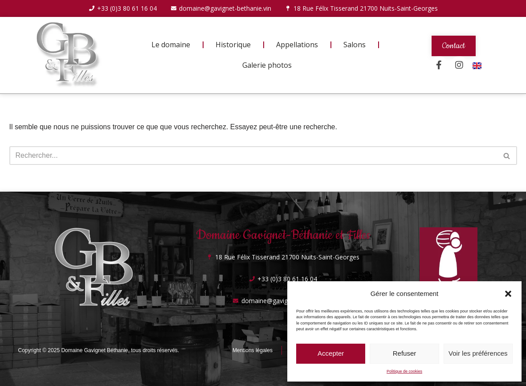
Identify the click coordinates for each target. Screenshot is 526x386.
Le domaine (170, 44)
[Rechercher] (253, 155)
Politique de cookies (404, 371)
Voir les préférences (478, 353)
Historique (233, 44)
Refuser (404, 353)
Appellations (297, 44)
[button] (508, 293)
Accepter (331, 353)
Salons (354, 44)
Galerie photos (267, 65)
